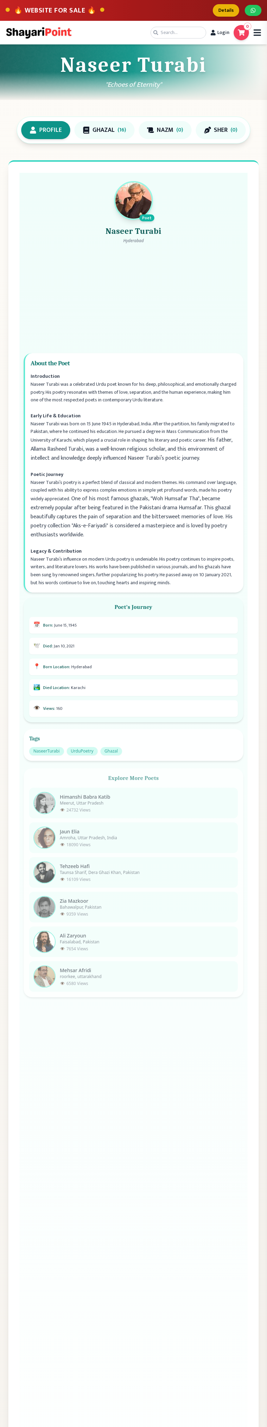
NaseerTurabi (46, 756)
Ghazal (111, 756)
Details (226, 10)
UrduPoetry (82, 756)
